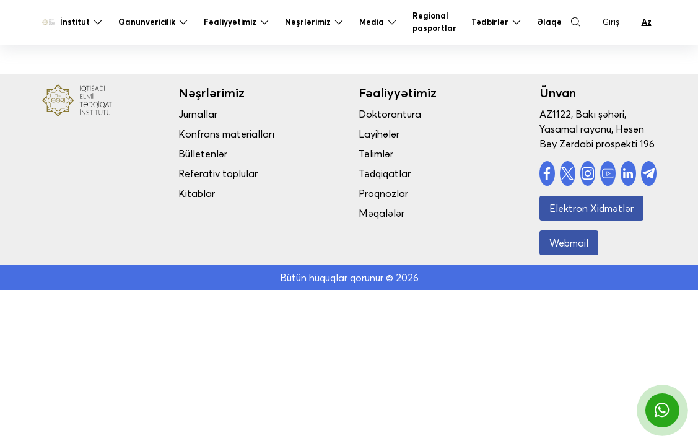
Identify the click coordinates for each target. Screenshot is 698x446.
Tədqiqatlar (391, 173)
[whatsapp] (662, 410)
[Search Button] (576, 23)
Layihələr (385, 134)
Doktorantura (396, 114)
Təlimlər (382, 153)
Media (378, 23)
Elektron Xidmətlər (591, 208)
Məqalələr (388, 213)
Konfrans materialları (239, 134)
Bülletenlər (215, 153)
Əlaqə (549, 23)
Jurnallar (210, 114)
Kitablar (209, 193)
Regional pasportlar (434, 23)
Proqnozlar (390, 193)
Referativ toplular (231, 173)
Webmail (568, 243)
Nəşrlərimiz (314, 23)
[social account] (547, 173)
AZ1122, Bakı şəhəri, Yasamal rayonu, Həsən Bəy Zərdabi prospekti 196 (597, 129)
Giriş (611, 23)
